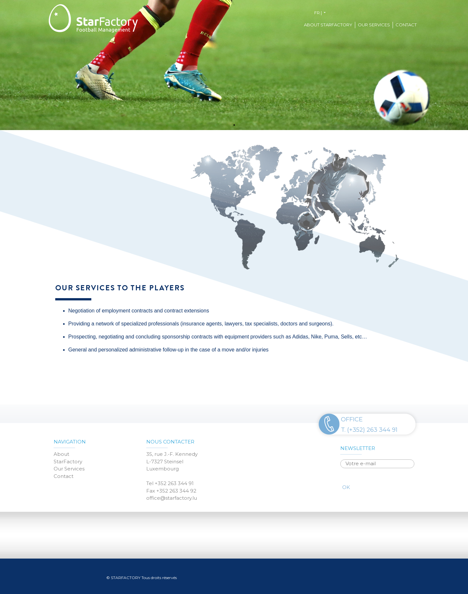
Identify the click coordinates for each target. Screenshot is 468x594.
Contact (406, 24)
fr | (318, 12)
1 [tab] (234, 125)
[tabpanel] (234, 65)
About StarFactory (328, 24)
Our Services (374, 24)
